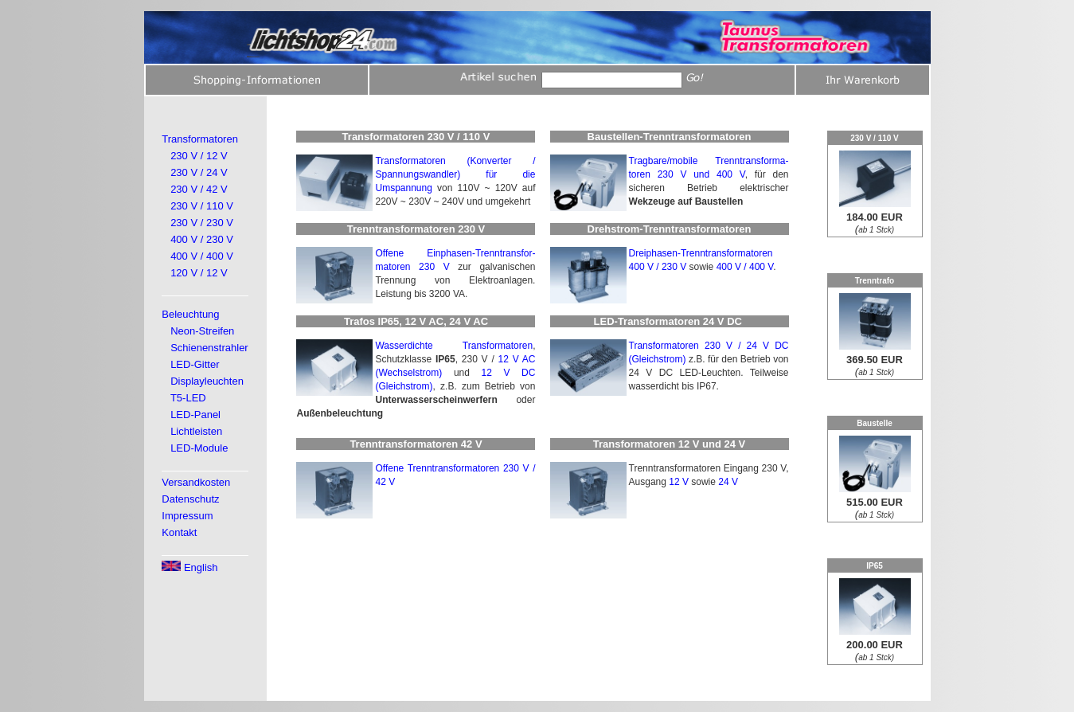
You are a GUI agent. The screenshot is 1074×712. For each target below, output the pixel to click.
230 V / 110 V (201, 206)
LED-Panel (195, 415)
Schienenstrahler (209, 348)
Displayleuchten (207, 381)
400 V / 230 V (201, 239)
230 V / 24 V (199, 172)
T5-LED (188, 398)
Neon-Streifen (202, 331)
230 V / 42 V (199, 189)
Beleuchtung (190, 314)
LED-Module (199, 448)
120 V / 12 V (199, 273)
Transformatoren (200, 139)
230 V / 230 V (201, 223)
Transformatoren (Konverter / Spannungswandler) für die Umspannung (455, 174)
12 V (679, 481)
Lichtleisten (196, 431)
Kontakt (179, 532)
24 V (728, 481)
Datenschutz (190, 499)
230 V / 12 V (199, 156)
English (189, 567)
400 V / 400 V (201, 256)
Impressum (187, 516)
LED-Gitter (194, 364)
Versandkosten (196, 482)
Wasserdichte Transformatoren (454, 345)
